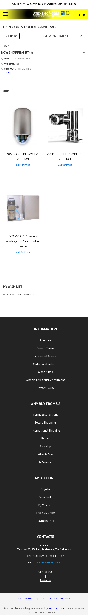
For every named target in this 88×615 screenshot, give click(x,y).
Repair (45, 438)
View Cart (45, 497)
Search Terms (45, 348)
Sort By (47, 35)
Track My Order (45, 513)
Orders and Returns (45, 364)
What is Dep (45, 372)
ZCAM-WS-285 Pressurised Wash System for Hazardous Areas (23, 241)
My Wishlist (45, 505)
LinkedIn (45, 580)
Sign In (45, 489)
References (45, 462)
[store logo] (44, 14)
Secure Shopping (45, 422)
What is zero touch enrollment (45, 380)
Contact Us (45, 571)
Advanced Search (45, 356)
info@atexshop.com (49, 562)
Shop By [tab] (11, 36)
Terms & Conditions (45, 414)
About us (45, 340)
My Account (24, 598)
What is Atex (45, 454)
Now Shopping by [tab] (15, 52)
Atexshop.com (57, 608)
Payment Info (45, 521)
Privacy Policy (45, 388)
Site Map (45, 446)
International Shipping (45, 430)
